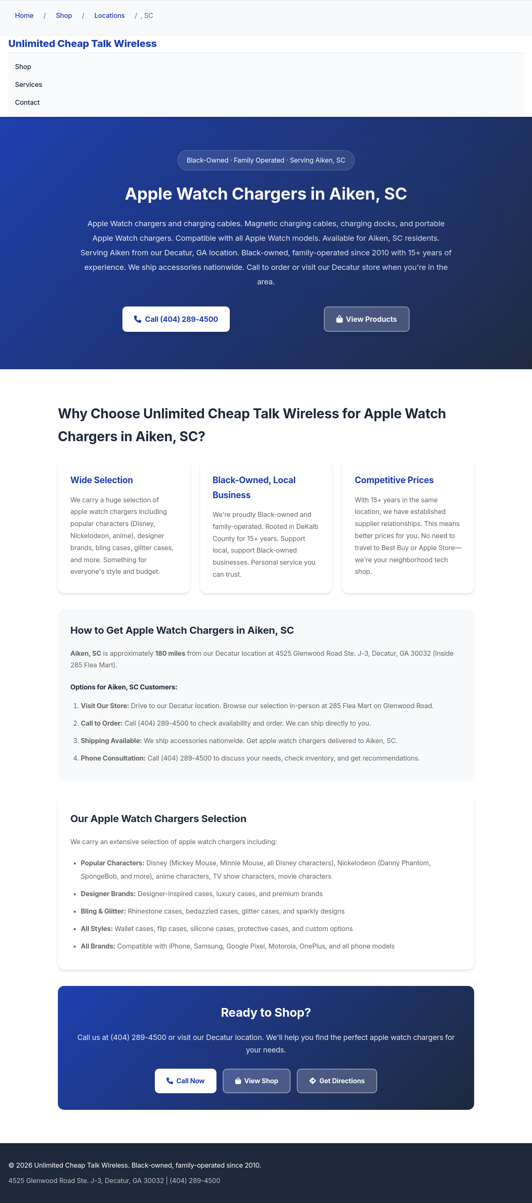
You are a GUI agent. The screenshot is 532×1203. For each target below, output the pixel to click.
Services (28, 84)
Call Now (186, 1081)
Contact (27, 102)
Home (24, 15)
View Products (366, 319)
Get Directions (337, 1081)
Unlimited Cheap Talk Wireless (82, 43)
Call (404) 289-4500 (176, 319)
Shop (64, 15)
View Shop (256, 1081)
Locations (109, 15)
